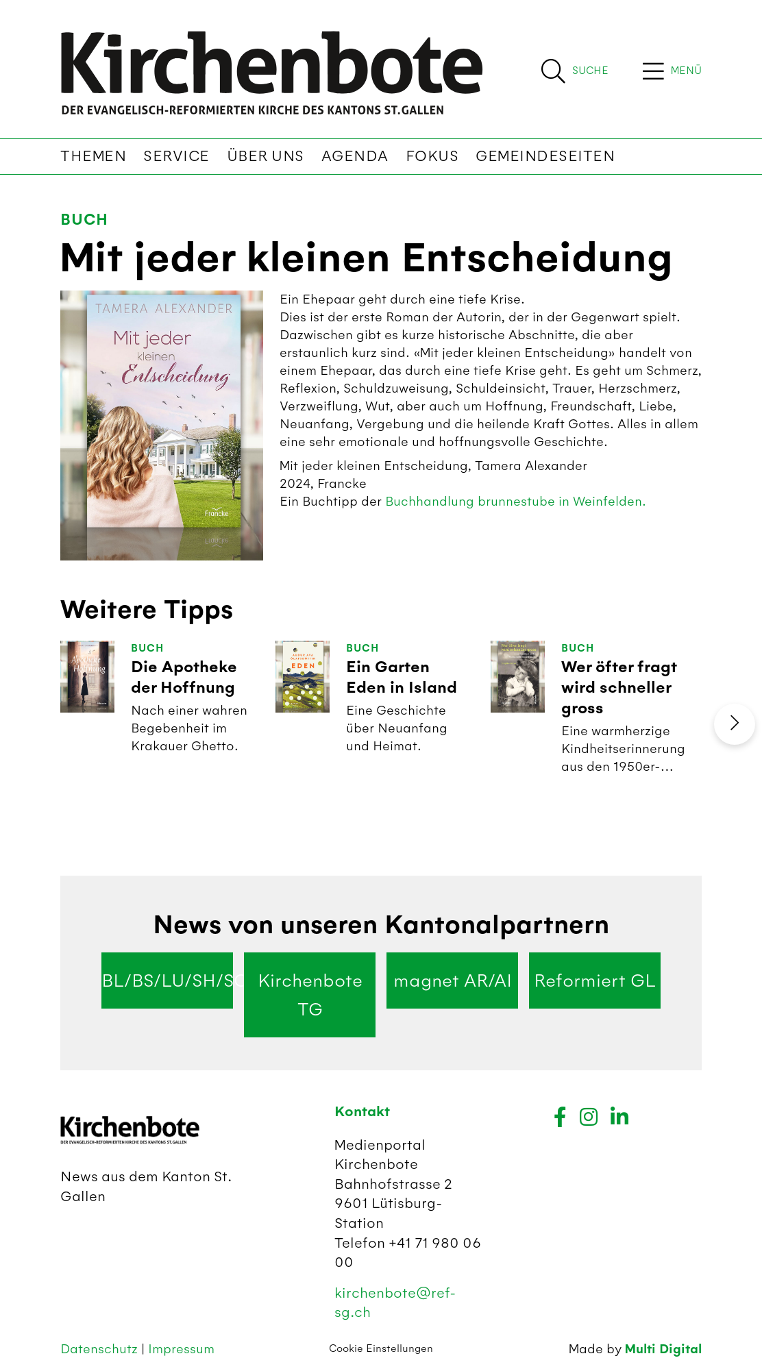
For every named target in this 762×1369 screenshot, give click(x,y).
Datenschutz (100, 1349)
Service (176, 156)
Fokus (432, 156)
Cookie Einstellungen (381, 1348)
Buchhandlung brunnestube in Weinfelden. (515, 501)
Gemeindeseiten (545, 156)
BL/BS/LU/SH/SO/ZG (167, 980)
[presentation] (734, 724)
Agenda (355, 156)
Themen (93, 156)
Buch (84, 220)
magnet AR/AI (452, 980)
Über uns (265, 156)
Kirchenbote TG (310, 995)
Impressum (181, 1349)
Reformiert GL (595, 980)
